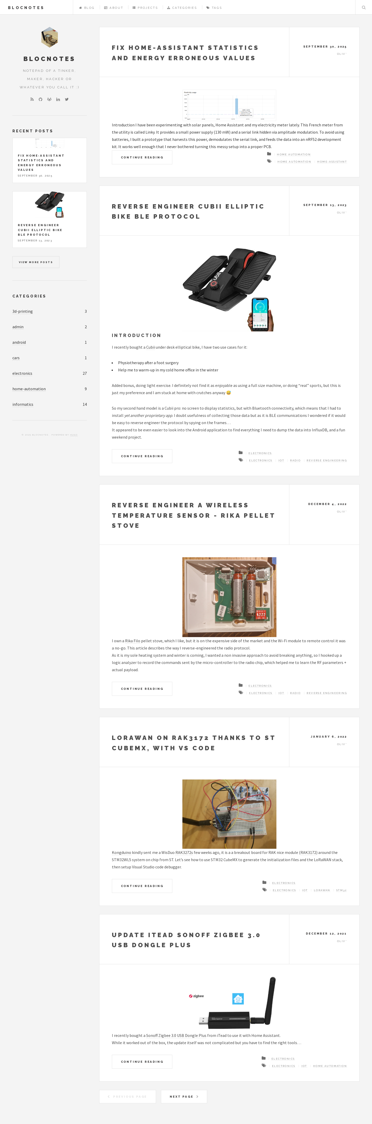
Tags (214, 8)
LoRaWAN (322, 890)
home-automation (29, 388)
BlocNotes (26, 7)
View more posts (36, 262)
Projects (145, 8)
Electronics (260, 453)
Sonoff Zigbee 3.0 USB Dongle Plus (176, 1035)
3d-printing (22, 311)
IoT (281, 460)
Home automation (294, 154)
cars (16, 357)
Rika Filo (132, 640)
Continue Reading (142, 157)
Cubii (150, 347)
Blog (87, 8)
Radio (295, 460)
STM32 (341, 890)
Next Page (181, 1096)
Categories (182, 8)
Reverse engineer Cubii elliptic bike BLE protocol (40, 229)
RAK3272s (184, 852)
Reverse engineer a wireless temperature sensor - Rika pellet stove (194, 515)
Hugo (74, 434)
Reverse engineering (327, 460)
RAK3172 (308, 852)
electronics (22, 373)
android (19, 342)
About (113, 8)
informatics (22, 404)
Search (363, 7)
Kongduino (121, 852)
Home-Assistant (332, 161)
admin (18, 326)
